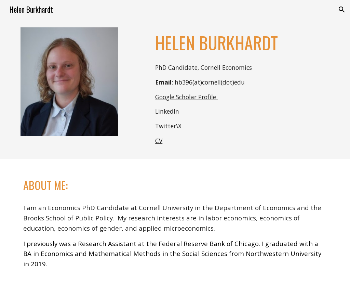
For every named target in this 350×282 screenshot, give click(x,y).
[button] (342, 9)
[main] (240, 42)
